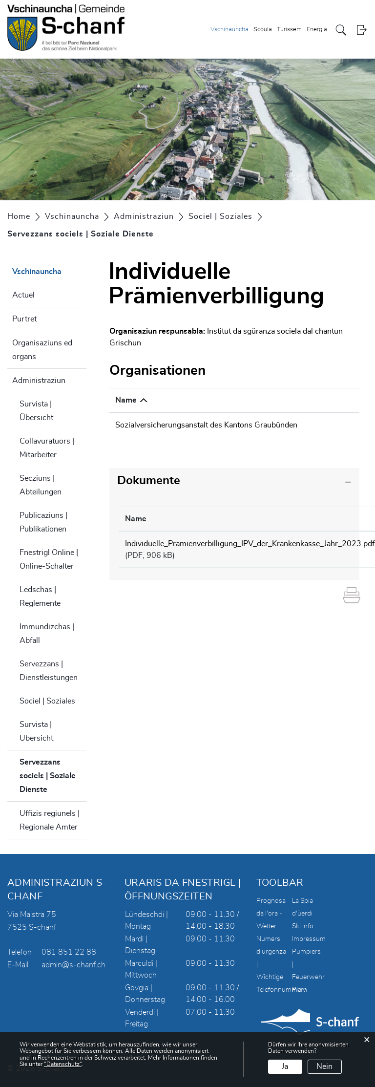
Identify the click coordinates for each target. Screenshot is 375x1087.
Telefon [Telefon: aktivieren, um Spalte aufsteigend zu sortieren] (248, 400)
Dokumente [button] (148, 492)
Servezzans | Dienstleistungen (49, 671)
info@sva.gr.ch (328, 425)
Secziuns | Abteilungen (41, 485)
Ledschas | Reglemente (40, 596)
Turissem (289, 29)
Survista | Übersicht (36, 411)
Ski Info (302, 926)
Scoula (262, 29)
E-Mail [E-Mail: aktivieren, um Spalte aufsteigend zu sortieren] (313, 400)
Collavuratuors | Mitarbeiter (47, 448)
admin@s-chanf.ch (73, 965)
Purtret (24, 319)
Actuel (23, 295)
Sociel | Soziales (47, 701)
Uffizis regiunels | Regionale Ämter (50, 820)
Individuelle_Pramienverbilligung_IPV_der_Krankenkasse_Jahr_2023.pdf (250, 555)
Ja (285, 1066)
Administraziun (38, 380)
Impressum (309, 939)
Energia (317, 29)
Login (361, 30)
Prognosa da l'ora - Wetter (271, 913)
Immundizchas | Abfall (47, 633)
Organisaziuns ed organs (42, 350)
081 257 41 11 (262, 425)
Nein (324, 1066)
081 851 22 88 (69, 952)
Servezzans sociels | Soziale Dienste (53, 775)
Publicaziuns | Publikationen (43, 522)
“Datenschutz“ (63, 1064)
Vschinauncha (229, 29)
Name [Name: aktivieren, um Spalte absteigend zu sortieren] (126, 400)
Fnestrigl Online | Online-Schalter (49, 559)
